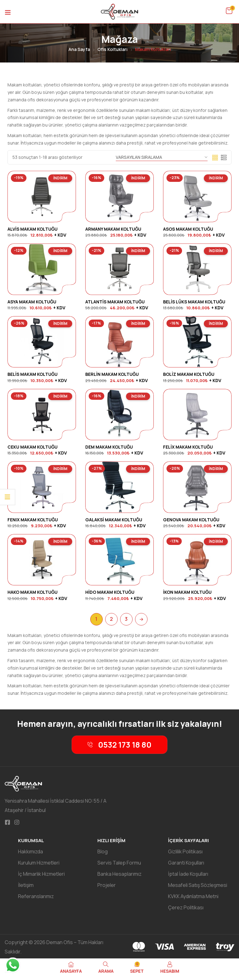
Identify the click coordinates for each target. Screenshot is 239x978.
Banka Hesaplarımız (119, 873)
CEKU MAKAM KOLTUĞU (32, 447)
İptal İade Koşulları (188, 873)
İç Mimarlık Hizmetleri (41, 873)
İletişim (26, 885)
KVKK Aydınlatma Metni (193, 896)
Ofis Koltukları (112, 49)
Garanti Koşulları (186, 862)
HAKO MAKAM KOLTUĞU (32, 592)
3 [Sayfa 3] (126, 619)
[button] (229, 11)
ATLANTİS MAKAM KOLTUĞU (115, 302)
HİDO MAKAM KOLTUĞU (109, 592)
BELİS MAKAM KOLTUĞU (32, 374)
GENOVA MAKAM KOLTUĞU (191, 520)
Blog (102, 851)
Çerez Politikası (186, 907)
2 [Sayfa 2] (111, 619)
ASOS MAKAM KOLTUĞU (188, 229)
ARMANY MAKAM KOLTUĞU (113, 229)
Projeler (106, 885)
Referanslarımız (36, 896)
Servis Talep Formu (119, 862)
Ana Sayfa (79, 49)
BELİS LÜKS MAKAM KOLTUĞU (194, 302)
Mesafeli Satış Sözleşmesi (197, 885)
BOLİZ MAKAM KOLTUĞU (188, 374)
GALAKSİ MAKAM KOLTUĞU (113, 520)
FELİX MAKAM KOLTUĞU (188, 447)
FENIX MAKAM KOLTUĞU (32, 520)
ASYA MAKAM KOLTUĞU (31, 302)
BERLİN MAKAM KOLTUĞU (112, 374)
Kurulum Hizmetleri (38, 862)
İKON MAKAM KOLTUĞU (187, 592)
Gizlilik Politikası (185, 851)
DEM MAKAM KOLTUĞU (109, 447)
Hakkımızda (30, 851)
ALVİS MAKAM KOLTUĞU (32, 229)
